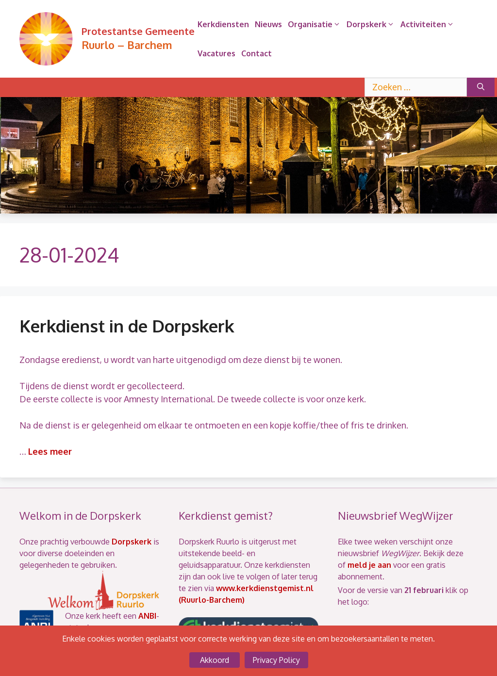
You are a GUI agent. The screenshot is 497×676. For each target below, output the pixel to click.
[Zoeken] (481, 87)
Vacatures (216, 53)
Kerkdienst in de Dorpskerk (126, 325)
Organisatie (316, 24)
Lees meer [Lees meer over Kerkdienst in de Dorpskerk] (50, 451)
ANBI (147, 616)
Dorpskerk (372, 24)
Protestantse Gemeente (138, 31)
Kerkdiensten (223, 24)
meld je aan (369, 565)
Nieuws (268, 24)
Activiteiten (428, 24)
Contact (256, 53)
